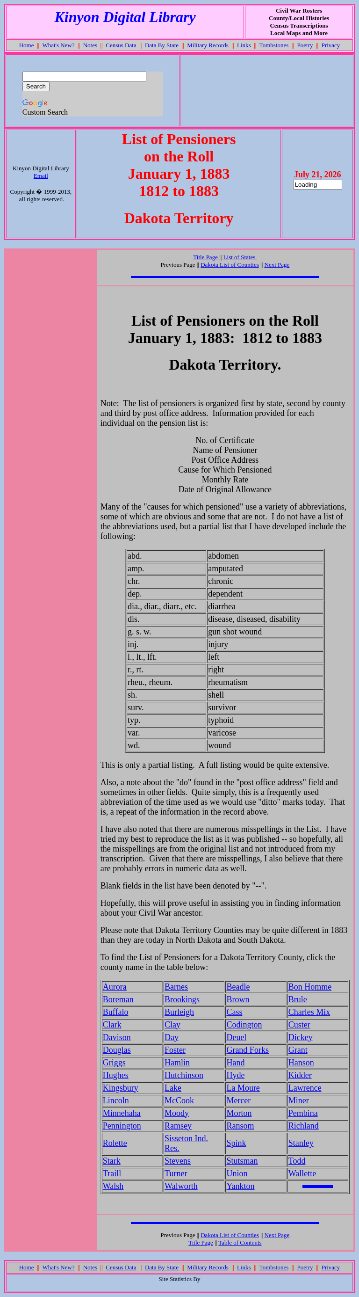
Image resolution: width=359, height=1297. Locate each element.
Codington (244, 1024)
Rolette (115, 1143)
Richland (303, 1125)
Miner (298, 1100)
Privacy (331, 45)
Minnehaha (122, 1113)
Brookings (182, 999)
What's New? (58, 45)
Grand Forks (247, 1050)
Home (26, 45)
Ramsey (178, 1125)
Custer (299, 1024)
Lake (173, 1088)
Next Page (277, 264)
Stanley (301, 1143)
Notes (90, 45)
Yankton (240, 1186)
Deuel (236, 1037)
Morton (238, 1113)
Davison (117, 1037)
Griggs (114, 1062)
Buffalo (116, 1012)
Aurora (115, 986)
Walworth (181, 1186)
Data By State (162, 45)
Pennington (122, 1125)
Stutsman (242, 1161)
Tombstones (274, 45)
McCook (179, 1100)
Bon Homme (310, 986)
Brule (297, 999)
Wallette (302, 1173)
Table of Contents (239, 1242)
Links (244, 45)
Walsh (113, 1186)
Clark (112, 1024)
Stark (112, 1161)
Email (41, 175)
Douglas (117, 1050)
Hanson (301, 1062)
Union (236, 1173)
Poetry (305, 45)
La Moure (242, 1088)
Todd (297, 1161)
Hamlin (177, 1062)
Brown (237, 999)
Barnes (176, 986)
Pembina (303, 1113)
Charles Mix (309, 1012)
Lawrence (305, 1088)
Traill (112, 1173)
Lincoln (116, 1100)
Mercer (238, 1100)
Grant (298, 1050)
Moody (177, 1113)
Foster (175, 1050)
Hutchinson (184, 1075)
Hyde (235, 1075)
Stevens (178, 1161)
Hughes (116, 1075)
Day (172, 1037)
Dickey (300, 1037)
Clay (172, 1024)
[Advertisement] (266, 90)
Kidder (300, 1075)
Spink (236, 1143)
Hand (235, 1062)
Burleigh (179, 1012)
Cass (234, 1012)
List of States (240, 257)
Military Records (207, 45)
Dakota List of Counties (230, 264)
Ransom (240, 1125)
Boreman (118, 999)
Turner (176, 1173)
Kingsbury (120, 1088)
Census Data (121, 45)
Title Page (205, 257)
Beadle (238, 986)
